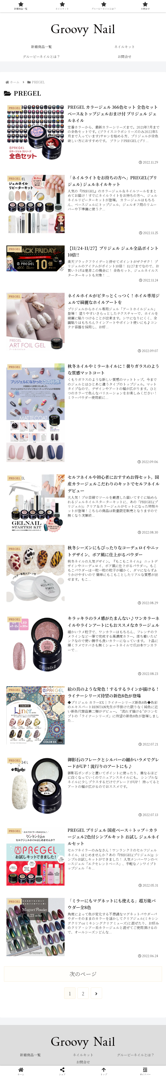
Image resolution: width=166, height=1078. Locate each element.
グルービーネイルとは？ (135, 1054)
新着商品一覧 (30, 1054)
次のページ (83, 974)
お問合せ (83, 1061)
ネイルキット (83, 1054)
